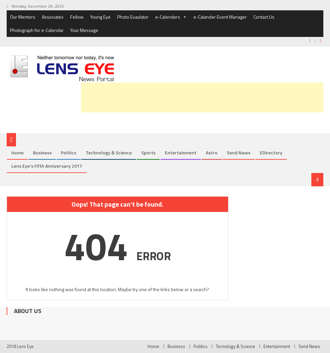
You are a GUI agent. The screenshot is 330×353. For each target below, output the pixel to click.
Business (42, 152)
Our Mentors (22, 16)
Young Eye (100, 16)
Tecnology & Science (235, 346)
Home (17, 152)
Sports (148, 152)
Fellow (77, 16)
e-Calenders (171, 17)
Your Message (84, 30)
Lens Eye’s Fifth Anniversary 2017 (46, 165)
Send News (238, 152)
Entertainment (180, 152)
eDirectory (271, 152)
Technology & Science (109, 152)
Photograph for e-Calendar (37, 30)
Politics (68, 152)
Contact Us (263, 16)
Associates (53, 16)
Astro (211, 152)
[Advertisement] (202, 97)
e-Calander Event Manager (220, 16)
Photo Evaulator (133, 16)
